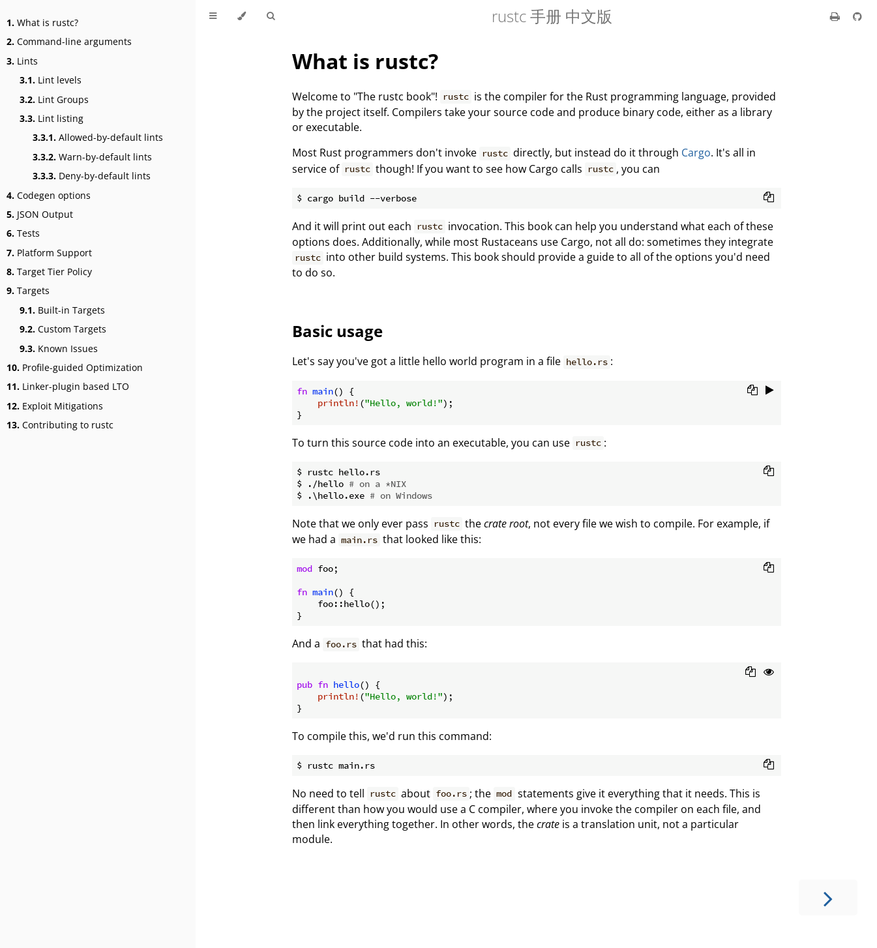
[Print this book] (836, 16)
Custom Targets (63, 329)
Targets (28, 290)
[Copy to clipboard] (769, 198)
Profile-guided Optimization (75, 367)
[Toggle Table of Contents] (213, 16)
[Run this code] (770, 391)
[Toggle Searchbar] (270, 16)
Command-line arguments (69, 41)
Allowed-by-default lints (98, 137)
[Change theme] (241, 16)
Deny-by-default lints (92, 176)
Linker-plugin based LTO (68, 386)
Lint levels (51, 80)
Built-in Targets (62, 310)
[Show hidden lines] (769, 673)
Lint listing (51, 118)
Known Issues (59, 348)
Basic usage (337, 331)
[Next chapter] (828, 897)
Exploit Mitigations (55, 406)
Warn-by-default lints (92, 157)
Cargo (696, 152)
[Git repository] (857, 16)
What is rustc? (42, 22)
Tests (23, 233)
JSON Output (40, 214)
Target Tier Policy (49, 271)
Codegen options (49, 195)
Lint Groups (54, 99)
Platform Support (49, 252)
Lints (22, 61)
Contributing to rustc (60, 425)
